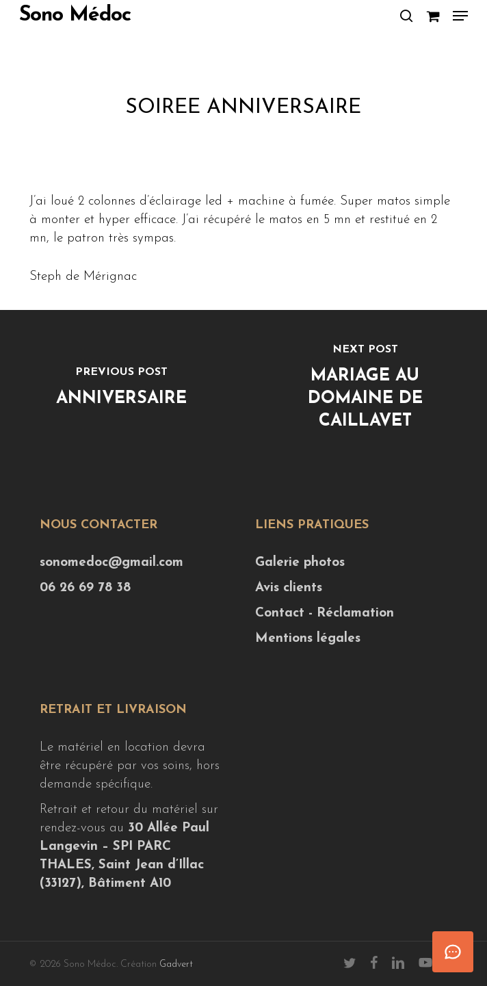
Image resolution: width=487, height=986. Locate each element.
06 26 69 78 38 (85, 588)
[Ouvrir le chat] (452, 951)
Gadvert (176, 964)
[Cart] (432, 15)
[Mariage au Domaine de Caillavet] (365, 390)
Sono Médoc (75, 15)
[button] (460, 16)
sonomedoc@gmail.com (111, 562)
